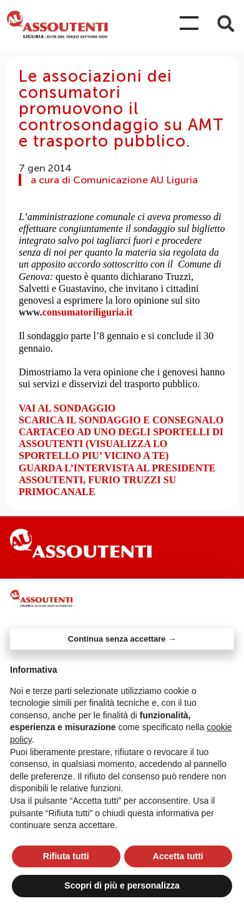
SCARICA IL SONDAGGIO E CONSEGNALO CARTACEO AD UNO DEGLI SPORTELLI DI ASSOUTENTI (121, 432)
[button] (226, 23)
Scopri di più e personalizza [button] (121, 885)
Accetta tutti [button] (178, 856)
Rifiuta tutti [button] (66, 856)
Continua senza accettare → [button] (122, 638)
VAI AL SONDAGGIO (67, 408)
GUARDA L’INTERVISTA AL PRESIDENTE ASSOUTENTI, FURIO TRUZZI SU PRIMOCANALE (117, 480)
